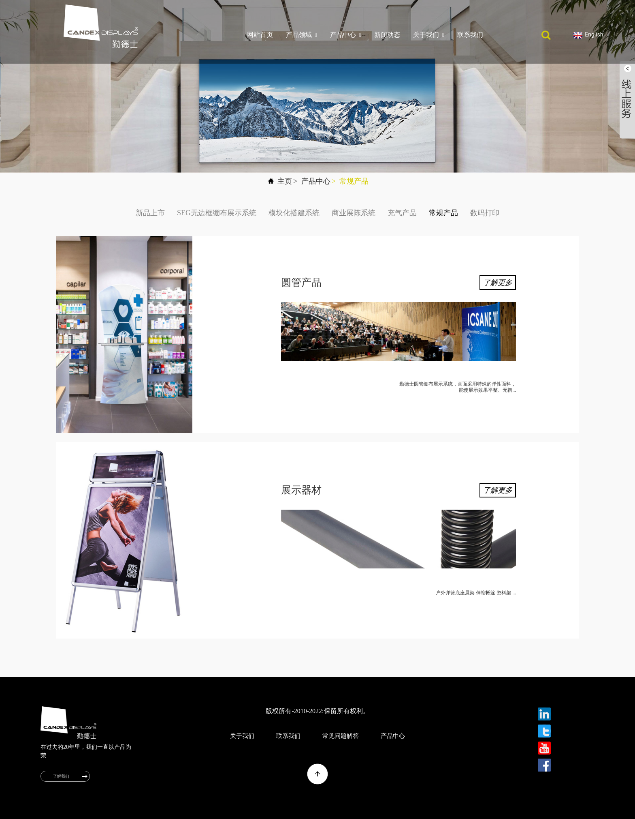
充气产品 (402, 213)
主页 (284, 181)
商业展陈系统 (353, 213)
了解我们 (61, 776)
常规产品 (354, 181)
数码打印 (484, 213)
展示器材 (301, 490)
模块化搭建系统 (294, 213)
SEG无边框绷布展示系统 (216, 213)
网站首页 (260, 34)
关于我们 (428, 35)
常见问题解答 (340, 736)
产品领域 (301, 35)
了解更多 (497, 283)
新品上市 (150, 213)
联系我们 (470, 34)
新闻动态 (387, 34)
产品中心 (345, 35)
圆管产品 (301, 282)
